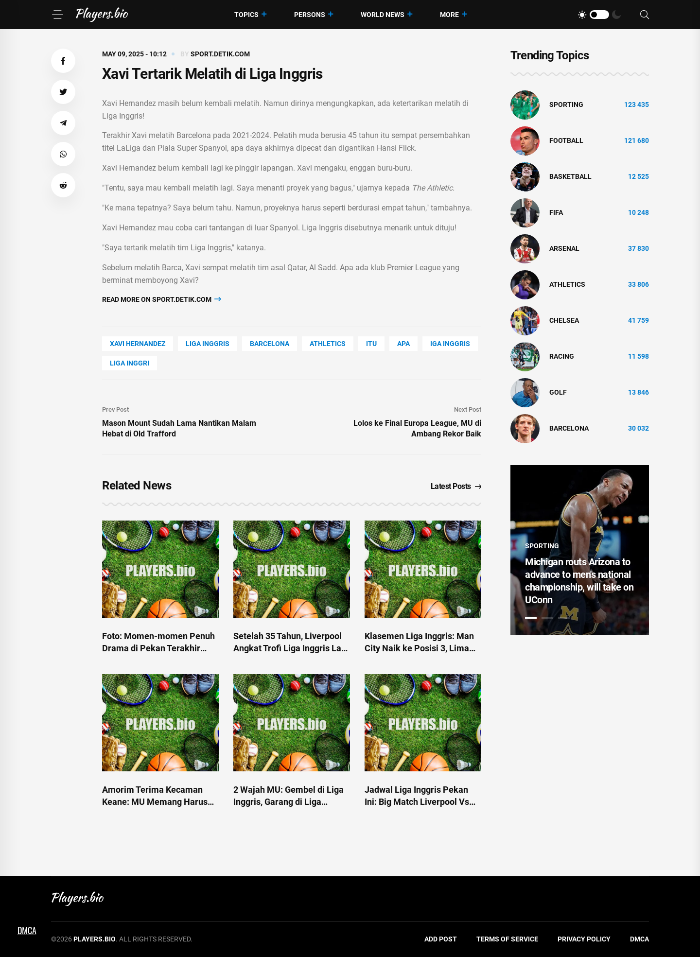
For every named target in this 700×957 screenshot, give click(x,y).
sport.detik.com (220, 54)
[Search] (644, 14)
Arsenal (564, 248)
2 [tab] (547, 618)
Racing (561, 356)
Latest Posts (456, 486)
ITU (371, 344)
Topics (246, 14)
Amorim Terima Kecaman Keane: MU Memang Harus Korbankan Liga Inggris (155, 801)
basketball (570, 176)
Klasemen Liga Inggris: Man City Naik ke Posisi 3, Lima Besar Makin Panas (419, 648)
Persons (309, 14)
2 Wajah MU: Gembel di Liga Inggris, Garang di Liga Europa (288, 801)
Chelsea (564, 320)
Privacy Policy (584, 939)
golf (558, 392)
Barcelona (269, 344)
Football (566, 140)
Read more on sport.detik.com (161, 299)
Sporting (566, 104)
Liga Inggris (207, 344)
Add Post (440, 939)
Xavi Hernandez (137, 344)
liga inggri (129, 363)
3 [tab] (564, 618)
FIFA (556, 212)
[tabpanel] (579, 550)
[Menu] (57, 14)
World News (382, 14)
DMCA (639, 939)
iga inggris (450, 344)
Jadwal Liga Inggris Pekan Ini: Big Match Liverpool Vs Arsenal (417, 801)
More (449, 14)
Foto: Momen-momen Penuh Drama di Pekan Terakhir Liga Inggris (158, 648)
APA (403, 344)
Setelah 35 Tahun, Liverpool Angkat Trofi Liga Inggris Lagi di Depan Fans (291, 648)
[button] (63, 61)
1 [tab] (531, 618)
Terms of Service (507, 939)
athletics (328, 344)
